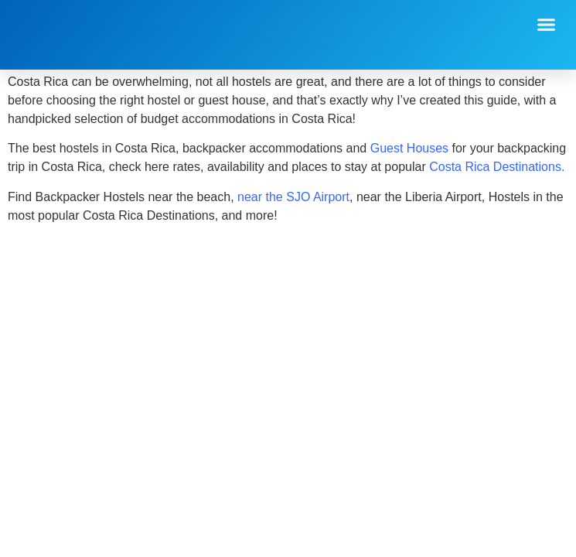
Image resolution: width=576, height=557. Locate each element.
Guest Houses (409, 148)
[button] (546, 24)
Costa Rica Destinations (495, 166)
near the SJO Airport (293, 196)
